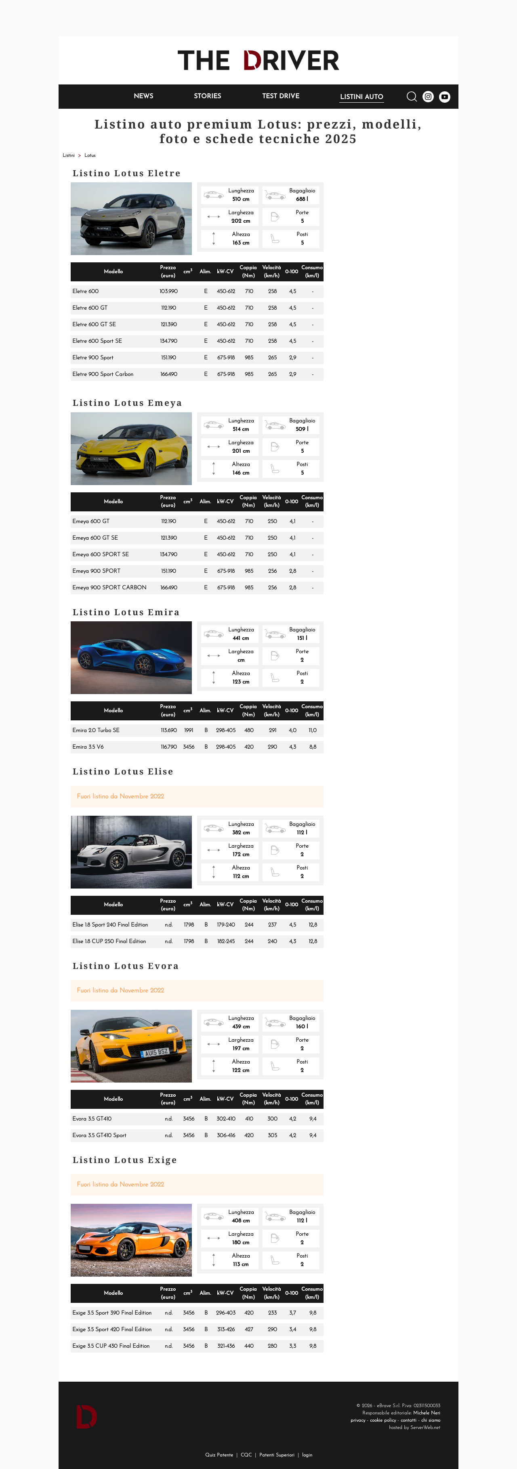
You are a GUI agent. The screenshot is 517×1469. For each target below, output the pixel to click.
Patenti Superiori (276, 1455)
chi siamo (430, 1420)
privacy (358, 1420)
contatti (408, 1420)
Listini (69, 155)
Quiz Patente (219, 1455)
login (307, 1455)
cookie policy (383, 1420)
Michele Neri (426, 1413)
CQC (246, 1455)
